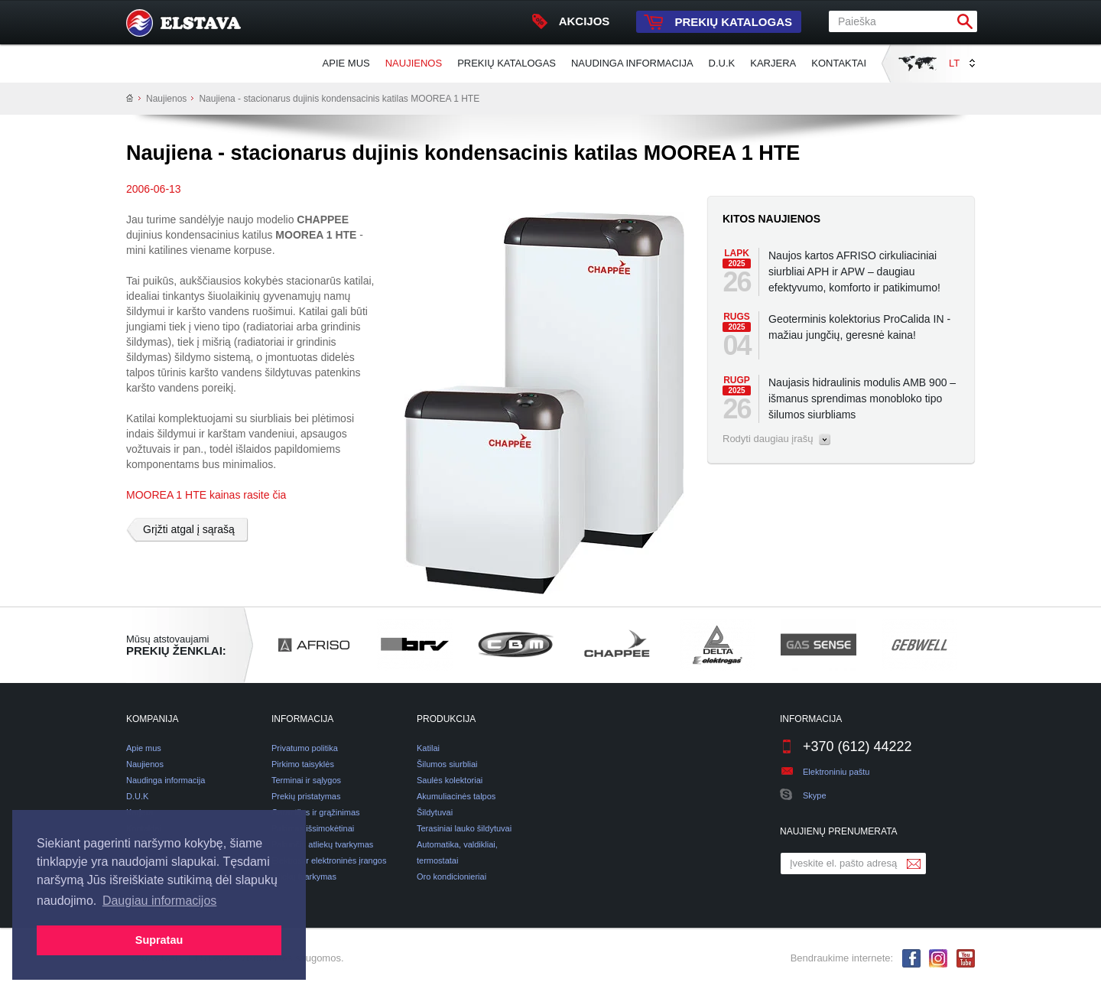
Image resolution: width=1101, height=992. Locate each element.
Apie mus (346, 63)
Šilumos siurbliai (447, 764)
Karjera (773, 63)
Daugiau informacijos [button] (159, 900)
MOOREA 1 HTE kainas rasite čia (206, 495)
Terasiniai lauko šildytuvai (464, 828)
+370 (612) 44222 (846, 746)
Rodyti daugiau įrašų (776, 439)
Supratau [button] (159, 940)
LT (962, 63)
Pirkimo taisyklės (302, 764)
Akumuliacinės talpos (456, 796)
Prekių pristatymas (305, 796)
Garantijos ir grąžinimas (315, 812)
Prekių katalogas (714, 22)
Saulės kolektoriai (449, 780)
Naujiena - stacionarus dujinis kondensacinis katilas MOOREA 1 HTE (339, 98)
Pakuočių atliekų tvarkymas (322, 844)
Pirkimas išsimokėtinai (312, 828)
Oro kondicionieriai (451, 876)
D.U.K (722, 63)
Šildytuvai (435, 812)
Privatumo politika (304, 748)
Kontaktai (838, 63)
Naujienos (413, 63)
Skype (803, 795)
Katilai (428, 748)
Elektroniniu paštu (836, 771)
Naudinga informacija (632, 63)
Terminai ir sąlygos (306, 780)
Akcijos (571, 21)
